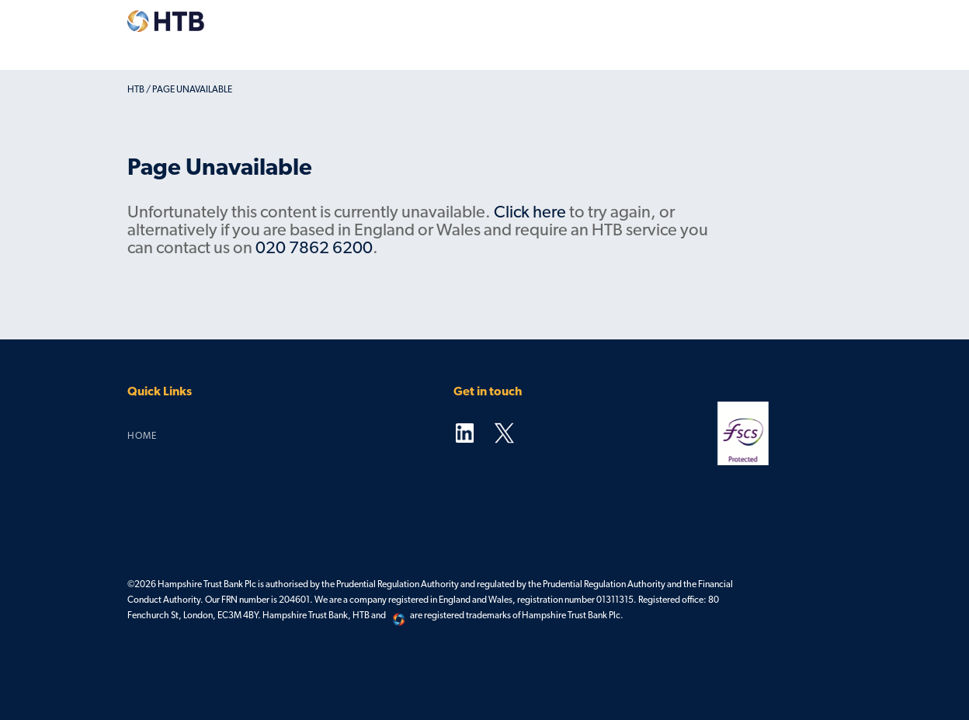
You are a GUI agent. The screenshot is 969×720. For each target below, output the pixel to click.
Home (142, 436)
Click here (530, 213)
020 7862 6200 (314, 249)
